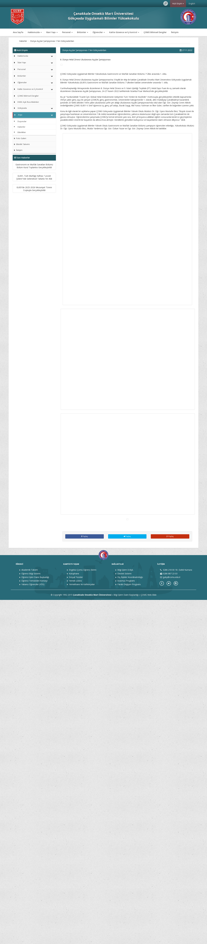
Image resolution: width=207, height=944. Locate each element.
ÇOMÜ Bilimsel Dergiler (155, 32)
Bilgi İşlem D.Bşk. (125, 914)
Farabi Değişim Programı (129, 928)
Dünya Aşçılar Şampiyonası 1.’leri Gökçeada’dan (72, 41)
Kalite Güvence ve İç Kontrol (30, 89)
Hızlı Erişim (178, 3)
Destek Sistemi (124, 917)
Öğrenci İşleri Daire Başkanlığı (35, 921)
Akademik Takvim (29, 914)
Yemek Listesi (75, 924)
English (192, 3)
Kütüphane (74, 917)
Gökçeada (22, 108)
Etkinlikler (22, 132)
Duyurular (22, 121)
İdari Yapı (22, 62)
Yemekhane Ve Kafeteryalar (82, 928)
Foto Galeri (19, 138)
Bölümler (22, 76)
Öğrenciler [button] (99, 32)
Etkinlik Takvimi (21, 144)
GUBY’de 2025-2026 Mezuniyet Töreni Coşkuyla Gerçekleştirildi (34, 246)
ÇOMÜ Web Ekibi (148, 939)
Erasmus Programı (126, 924)
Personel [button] (67, 32)
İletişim (175, 32)
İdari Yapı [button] (52, 32)
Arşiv (34, 41)
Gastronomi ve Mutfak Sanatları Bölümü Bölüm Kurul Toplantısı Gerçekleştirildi (34, 177)
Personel (22, 69)
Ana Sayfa (18, 32)
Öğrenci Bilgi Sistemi (30, 917)
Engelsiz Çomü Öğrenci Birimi (82, 914)
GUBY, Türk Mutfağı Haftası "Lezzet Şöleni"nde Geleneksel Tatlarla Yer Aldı (34, 211)
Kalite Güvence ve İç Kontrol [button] (124, 32)
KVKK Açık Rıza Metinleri (28, 102)
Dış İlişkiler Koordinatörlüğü (130, 921)
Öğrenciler (22, 82)
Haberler (43, 41)
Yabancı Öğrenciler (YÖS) (32, 928)
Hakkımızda (23, 56)
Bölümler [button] (82, 32)
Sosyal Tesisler (76, 921)
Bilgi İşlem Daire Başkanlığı (126, 939)
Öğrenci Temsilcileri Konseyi (34, 924)
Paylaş (84, 880)
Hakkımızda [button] (35, 32)
